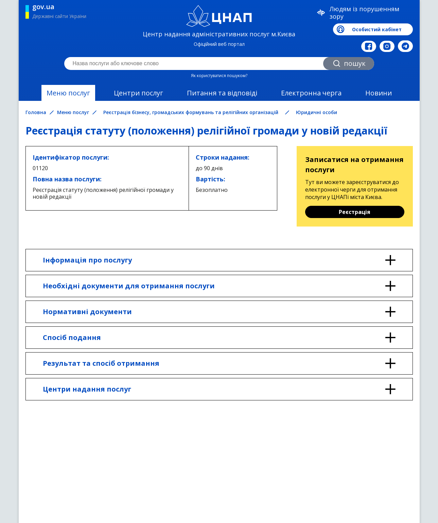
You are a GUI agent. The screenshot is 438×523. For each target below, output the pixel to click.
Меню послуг (68, 92)
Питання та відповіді (222, 92)
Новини (378, 92)
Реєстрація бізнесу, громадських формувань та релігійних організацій (190, 112)
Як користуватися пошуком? (219, 75)
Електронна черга (311, 92)
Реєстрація (354, 212)
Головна (35, 112)
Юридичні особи (316, 112)
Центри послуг (138, 92)
